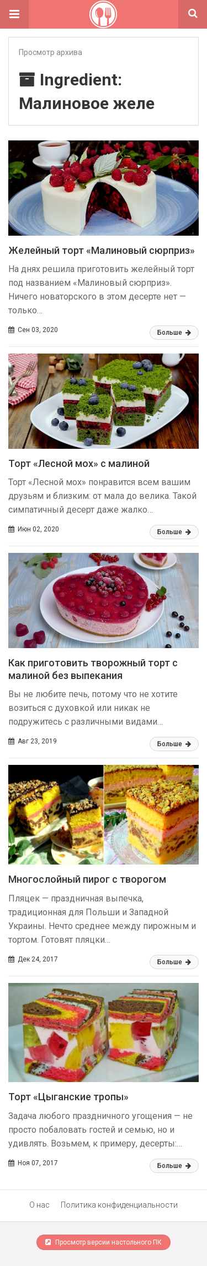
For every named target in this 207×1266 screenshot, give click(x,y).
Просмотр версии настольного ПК (103, 1242)
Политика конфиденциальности (119, 1204)
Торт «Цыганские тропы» (68, 1096)
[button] (14, 14)
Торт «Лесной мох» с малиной (79, 463)
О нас (39, 1204)
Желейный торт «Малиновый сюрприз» (101, 250)
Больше (174, 332)
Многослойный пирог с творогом (87, 879)
